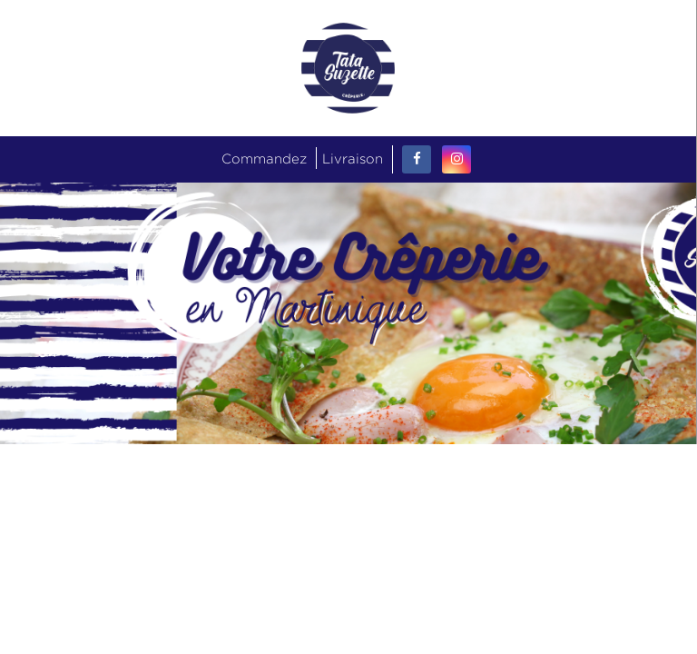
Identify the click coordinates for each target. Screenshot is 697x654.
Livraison (352, 158)
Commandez (264, 158)
